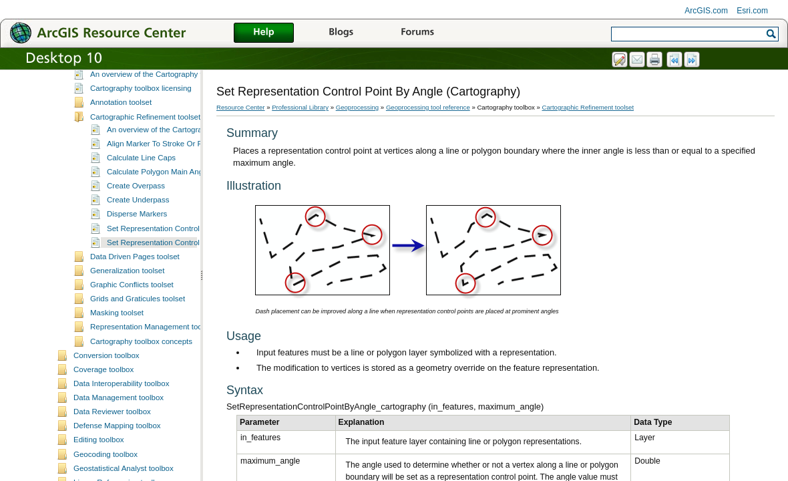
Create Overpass (136, 276)
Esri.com (752, 10)
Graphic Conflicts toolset (132, 375)
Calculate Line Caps (141, 248)
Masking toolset (117, 403)
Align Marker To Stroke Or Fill (157, 234)
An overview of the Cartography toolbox (157, 164)
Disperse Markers (137, 304)
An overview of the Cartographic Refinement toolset (194, 220)
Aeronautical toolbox (108, 110)
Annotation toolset (121, 192)
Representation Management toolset (152, 417)
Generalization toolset (127, 361)
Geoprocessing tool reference (428, 107)
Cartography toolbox (108, 152)
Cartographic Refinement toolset (145, 207)
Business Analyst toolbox (115, 138)
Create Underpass (138, 290)
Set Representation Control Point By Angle (179, 333)
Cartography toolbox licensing (141, 178)
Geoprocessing (357, 107)
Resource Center (240, 107)
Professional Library (300, 107)
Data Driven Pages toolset (135, 347)
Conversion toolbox (106, 446)
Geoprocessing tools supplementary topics (145, 81)
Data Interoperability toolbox (121, 474)
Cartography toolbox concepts (141, 432)
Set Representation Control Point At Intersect (183, 319)
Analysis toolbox (101, 124)
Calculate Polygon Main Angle (158, 262)
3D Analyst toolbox (105, 96)
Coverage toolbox (103, 460)
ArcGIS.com (706, 10)
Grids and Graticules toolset (137, 389)
